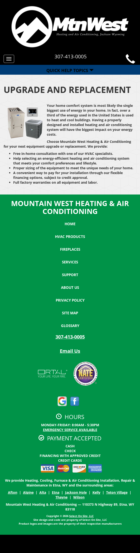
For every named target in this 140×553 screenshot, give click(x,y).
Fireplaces (70, 249)
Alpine (28, 492)
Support (70, 274)
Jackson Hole (76, 492)
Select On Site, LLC (81, 516)
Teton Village (117, 492)
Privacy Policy (70, 300)
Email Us (70, 351)
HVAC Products (70, 236)
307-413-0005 (70, 337)
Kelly (96, 492)
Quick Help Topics (70, 70)
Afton (12, 492)
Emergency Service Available (70, 429)
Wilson (79, 497)
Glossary (70, 325)
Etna (55, 492)
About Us (70, 287)
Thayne (61, 497)
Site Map (70, 312)
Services (70, 262)
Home (70, 223)
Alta (42, 492)
